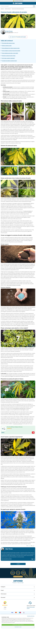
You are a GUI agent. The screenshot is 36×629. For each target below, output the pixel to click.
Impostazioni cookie (18, 626)
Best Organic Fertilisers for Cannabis (14, 285)
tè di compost (11, 271)
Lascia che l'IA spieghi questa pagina (18, 37)
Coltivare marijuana (8, 8)
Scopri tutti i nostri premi (18, 576)
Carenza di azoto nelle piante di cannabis (18, 8)
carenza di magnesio (28, 211)
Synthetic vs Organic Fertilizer (22, 325)
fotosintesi (22, 131)
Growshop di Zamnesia (17, 423)
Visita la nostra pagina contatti (31, 608)
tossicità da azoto (26, 203)
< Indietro (18, 563)
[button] (3, 31)
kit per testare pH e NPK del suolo (19, 408)
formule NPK (9, 308)
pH (18, 220)
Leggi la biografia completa (6, 558)
